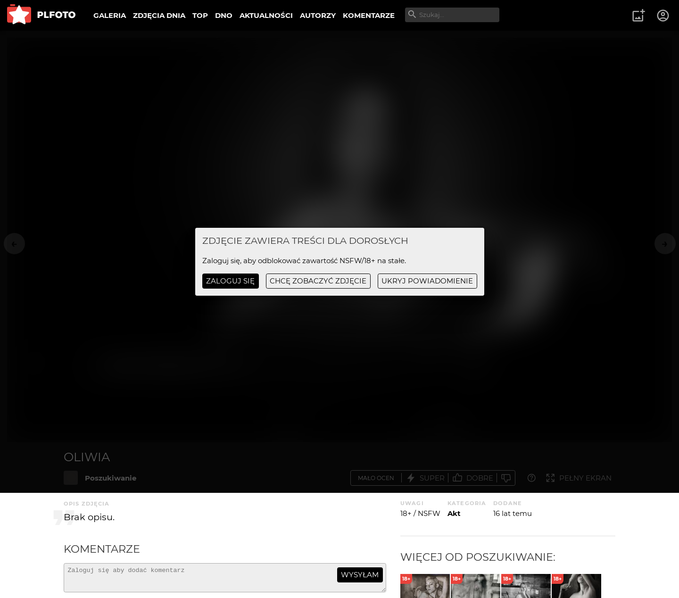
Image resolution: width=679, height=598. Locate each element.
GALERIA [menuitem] (109, 15)
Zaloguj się (230, 280)
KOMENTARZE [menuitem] (369, 15)
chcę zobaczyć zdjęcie (318, 280)
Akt (454, 513)
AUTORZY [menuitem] (318, 15)
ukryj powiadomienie (427, 280)
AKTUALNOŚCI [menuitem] (266, 15)
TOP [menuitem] (200, 15)
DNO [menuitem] (223, 15)
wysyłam (360, 574)
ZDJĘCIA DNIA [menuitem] (159, 15)
